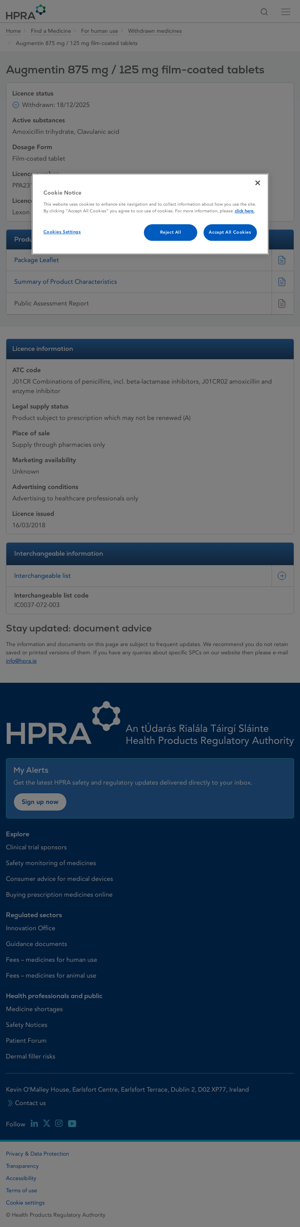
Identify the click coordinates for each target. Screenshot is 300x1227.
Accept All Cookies (230, 232)
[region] (150, 214)
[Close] (257, 183)
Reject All (170, 232)
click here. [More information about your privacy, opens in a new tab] (245, 211)
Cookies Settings (62, 231)
